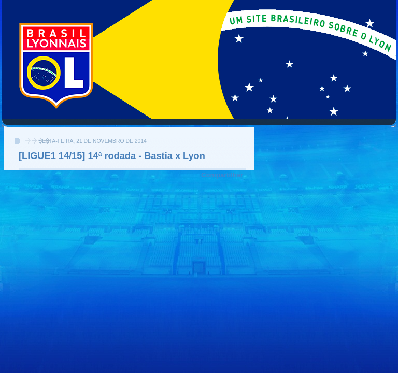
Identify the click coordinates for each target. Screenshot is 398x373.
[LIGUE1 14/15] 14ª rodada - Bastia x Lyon (112, 156)
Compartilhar (222, 175)
